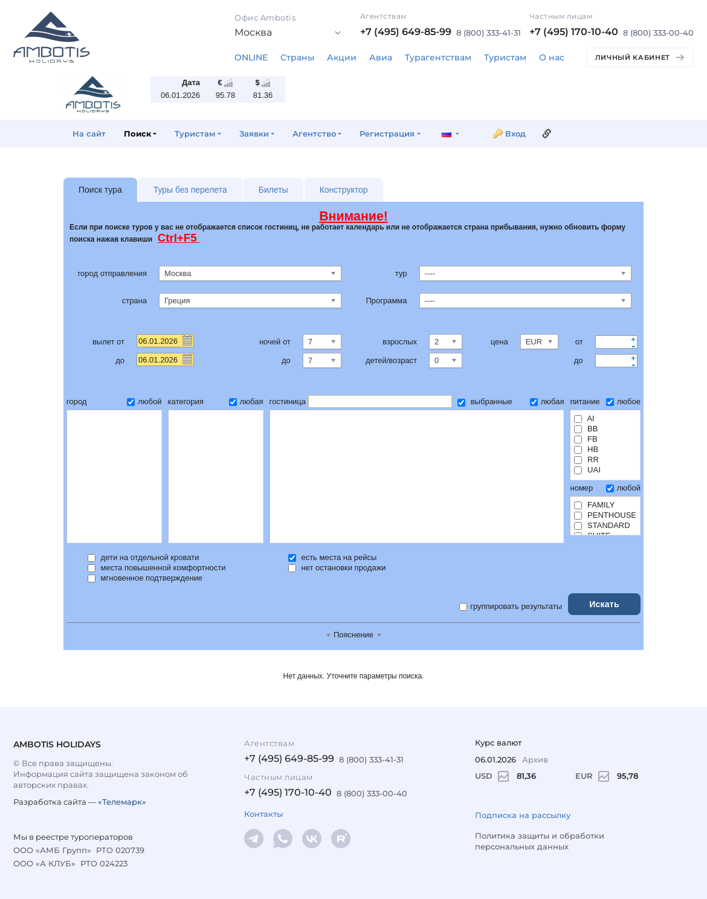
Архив (535, 759)
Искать (604, 604)
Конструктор (344, 190)
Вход (515, 133)
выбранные (484, 401)
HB (586, 449)
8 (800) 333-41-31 (488, 32)
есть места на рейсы (332, 557)
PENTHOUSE (605, 515)
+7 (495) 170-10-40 (573, 31)
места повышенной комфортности (157, 567)
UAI (587, 469)
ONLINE (251, 57)
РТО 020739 (120, 850)
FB (585, 438)
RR (586, 459)
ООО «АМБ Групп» (52, 850)
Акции (342, 57)
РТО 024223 (104, 863)
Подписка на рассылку (522, 815)
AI (584, 418)
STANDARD (602, 525)
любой (144, 401)
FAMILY (594, 504)
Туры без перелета (190, 190)
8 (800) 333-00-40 (658, 32)
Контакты (263, 814)
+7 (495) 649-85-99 (405, 31)
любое (623, 401)
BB (586, 428)
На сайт (89, 133)
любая (246, 401)
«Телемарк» (122, 802)
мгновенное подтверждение (145, 577)
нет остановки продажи (337, 567)
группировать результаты (510, 606)
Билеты (273, 190)
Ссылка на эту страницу (547, 133)
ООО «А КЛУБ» (44, 863)
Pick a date (186, 340)
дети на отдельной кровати (143, 557)
